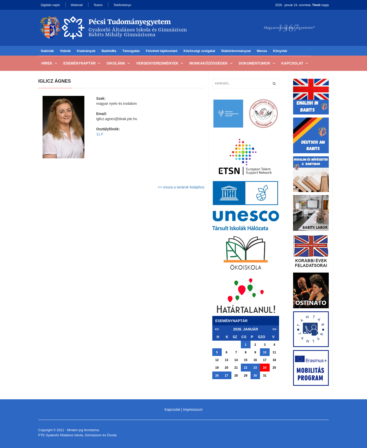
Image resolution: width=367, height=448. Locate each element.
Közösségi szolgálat (199, 51)
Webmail (77, 5)
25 (274, 367)
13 (226, 360)
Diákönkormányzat (236, 51)
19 (217, 367)
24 (264, 367)
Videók (65, 51)
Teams (98, 5)
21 (236, 367)
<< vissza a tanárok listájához (181, 187)
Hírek (47, 63)
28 (236, 375)
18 (274, 360)
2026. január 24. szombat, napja (302, 5)
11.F (99, 134)
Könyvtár (280, 51)
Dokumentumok (254, 63)
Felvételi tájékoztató (162, 51)
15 (245, 360)
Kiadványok (86, 51)
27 (226, 375)
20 (226, 367)
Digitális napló (50, 5)
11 (274, 352)
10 (264, 352)
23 (255, 367)
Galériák (47, 51)
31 (264, 375)
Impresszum (192, 409)
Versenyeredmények (157, 63)
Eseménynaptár (79, 63)
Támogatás (131, 51)
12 (217, 360)
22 (245, 367)
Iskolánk (116, 63)
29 (245, 375)
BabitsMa (108, 51)
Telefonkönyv (122, 5)
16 (255, 360)
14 (236, 360)
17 (264, 360)
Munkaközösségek (208, 63)
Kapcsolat (292, 63)
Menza (262, 51)
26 (217, 375)
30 (255, 375)
